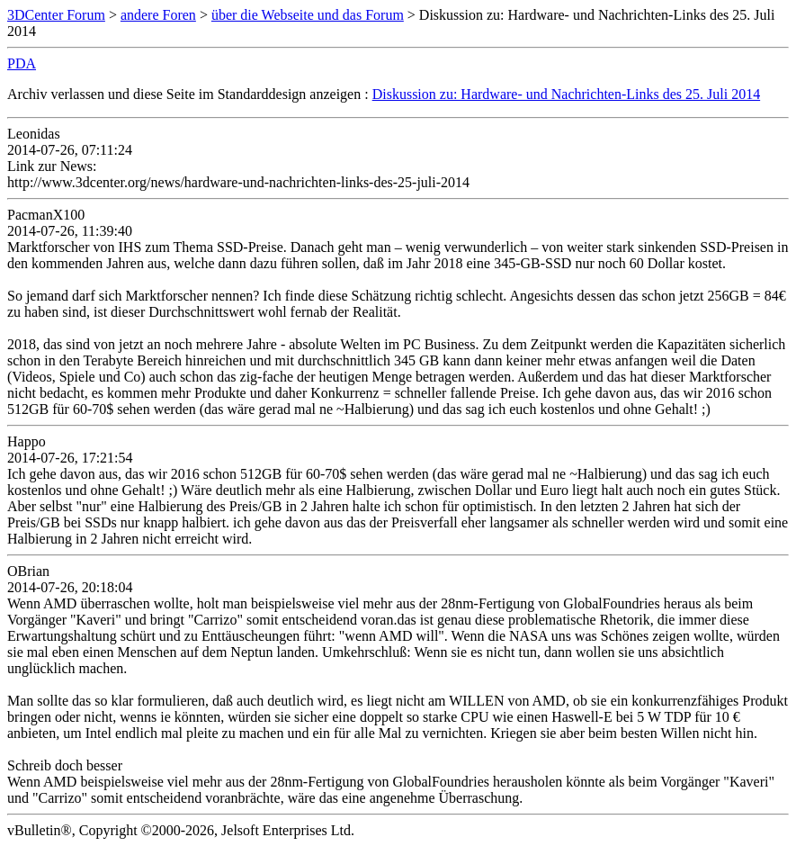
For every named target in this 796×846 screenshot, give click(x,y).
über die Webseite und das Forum (307, 14)
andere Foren (158, 14)
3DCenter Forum (56, 14)
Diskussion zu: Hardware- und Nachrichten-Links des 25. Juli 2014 (566, 94)
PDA (21, 63)
